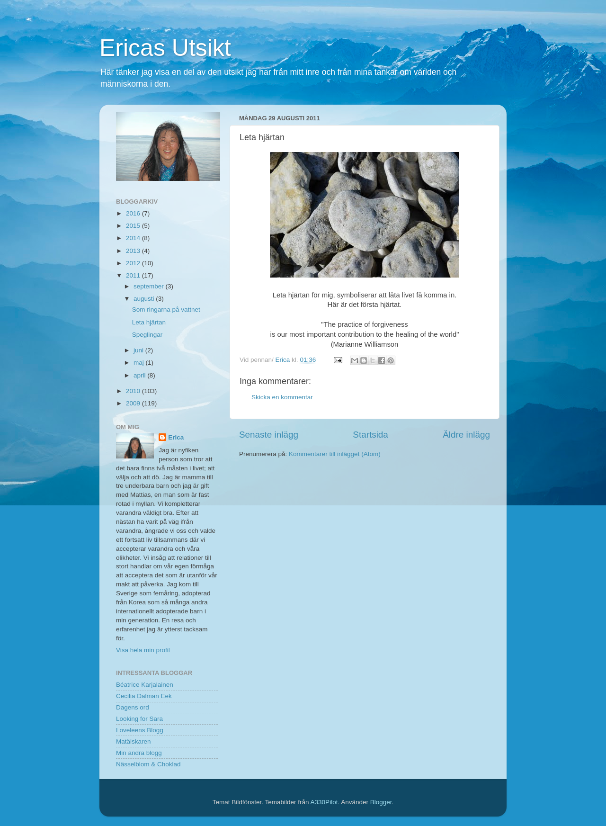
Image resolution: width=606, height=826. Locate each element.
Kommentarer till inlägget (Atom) (335, 454)
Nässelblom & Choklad (148, 764)
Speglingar (147, 334)
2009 (134, 403)
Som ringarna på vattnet (166, 309)
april (140, 375)
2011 (134, 275)
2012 (134, 263)
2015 (134, 225)
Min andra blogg (139, 752)
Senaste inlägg (268, 435)
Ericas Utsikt (165, 48)
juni (139, 350)
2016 (134, 213)
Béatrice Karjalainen (144, 684)
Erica (176, 437)
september (150, 286)
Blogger (381, 802)
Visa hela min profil (143, 650)
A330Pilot (324, 802)
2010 (134, 391)
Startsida (370, 435)
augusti (145, 298)
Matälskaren (133, 741)
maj (140, 362)
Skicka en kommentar (282, 397)
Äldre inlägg (466, 435)
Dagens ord (132, 707)
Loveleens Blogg (139, 730)
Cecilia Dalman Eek (144, 696)
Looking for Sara (139, 718)
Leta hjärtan (149, 322)
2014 (134, 238)
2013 (134, 250)
